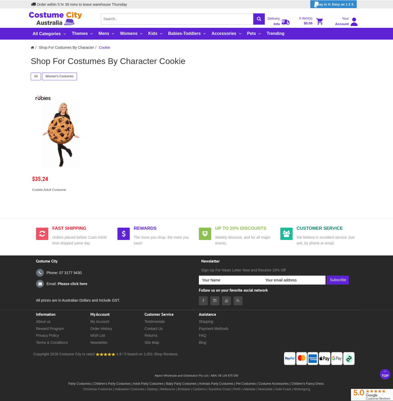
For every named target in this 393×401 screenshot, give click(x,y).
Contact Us (153, 329)
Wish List (97, 335)
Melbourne (167, 389)
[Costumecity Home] (32, 47)
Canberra (199, 389)
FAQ (202, 335)
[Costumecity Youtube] (226, 300)
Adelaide (249, 389)
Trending (276, 33)
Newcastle (265, 389)
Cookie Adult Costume (49, 190)
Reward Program (50, 329)
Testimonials (154, 321)
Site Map (151, 342)
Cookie (104, 47)
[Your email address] (293, 280)
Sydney (152, 389)
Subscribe (338, 280)
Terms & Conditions (52, 342)
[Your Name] (230, 280)
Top (385, 374)
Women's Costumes (59, 76)
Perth (237, 389)
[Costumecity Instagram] (214, 300)
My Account (99, 321)
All (36, 76)
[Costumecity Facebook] (203, 300)
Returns (150, 335)
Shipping (206, 321)
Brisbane (184, 389)
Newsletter (99, 342)
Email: (61, 284)
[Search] (259, 19)
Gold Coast (283, 389)
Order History (101, 329)
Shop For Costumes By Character (66, 47)
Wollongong (301, 389)
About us (43, 321)
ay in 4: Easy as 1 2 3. (333, 4)
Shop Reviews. (166, 354)
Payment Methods (214, 329)
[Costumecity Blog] (238, 300)
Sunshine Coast (219, 389)
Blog (202, 342)
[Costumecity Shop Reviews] (105, 354)
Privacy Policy (47, 335)
